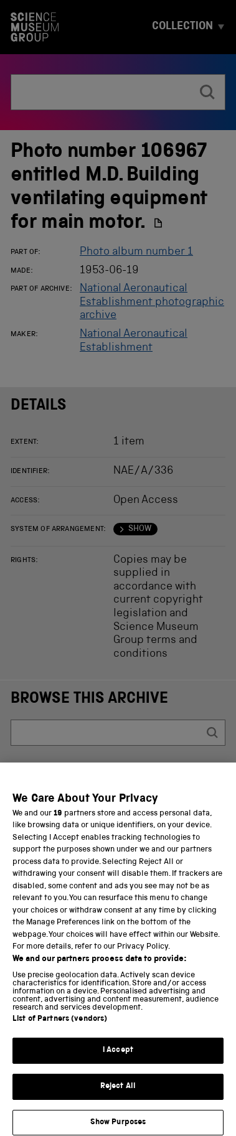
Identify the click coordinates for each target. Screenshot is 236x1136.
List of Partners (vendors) (59, 1033)
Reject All (118, 1100)
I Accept (118, 1064)
